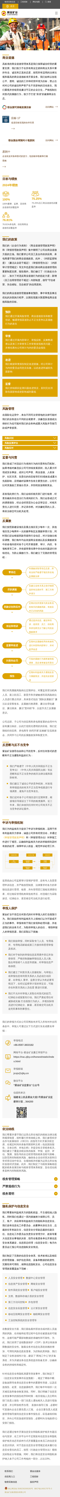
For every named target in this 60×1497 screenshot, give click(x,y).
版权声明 (34, 1482)
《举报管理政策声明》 (14, 837)
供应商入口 (10, 1476)
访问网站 (51, 107)
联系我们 (9, 1471)
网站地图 (36, 2)
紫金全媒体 (35, 1471)
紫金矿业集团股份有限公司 (15, 1492)
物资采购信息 (10, 2)
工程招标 (23, 2)
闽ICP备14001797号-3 (43, 1489)
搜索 (48, 2)
